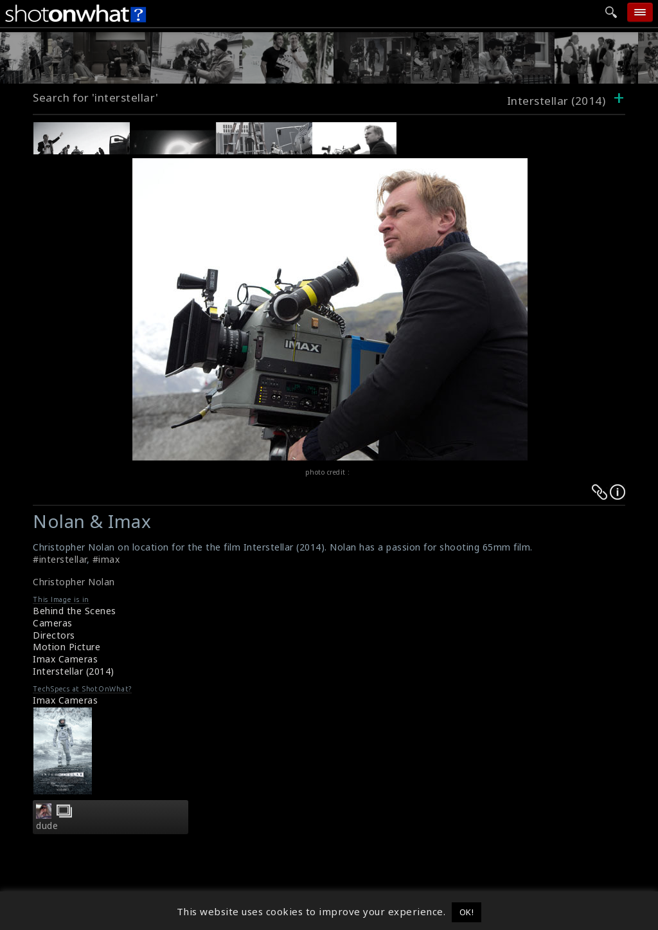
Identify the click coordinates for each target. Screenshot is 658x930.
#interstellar (60, 559)
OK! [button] (466, 912)
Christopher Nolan (74, 582)
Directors (54, 635)
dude (47, 826)
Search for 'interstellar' (96, 97)
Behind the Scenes (74, 611)
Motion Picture (66, 647)
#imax (106, 559)
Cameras (53, 623)
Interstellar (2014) (73, 671)
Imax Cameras (65, 659)
